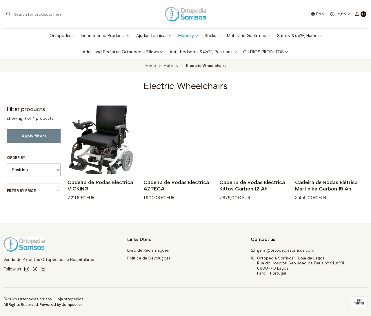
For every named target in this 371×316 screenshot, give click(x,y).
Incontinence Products (105, 35)
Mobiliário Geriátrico (249, 35)
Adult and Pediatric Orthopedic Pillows (123, 52)
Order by (16, 157)
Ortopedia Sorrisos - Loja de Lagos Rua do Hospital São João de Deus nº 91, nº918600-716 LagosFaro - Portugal (297, 265)
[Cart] (361, 14)
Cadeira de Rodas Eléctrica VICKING (100, 185)
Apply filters (34, 136)
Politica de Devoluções (149, 258)
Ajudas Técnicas (154, 35)
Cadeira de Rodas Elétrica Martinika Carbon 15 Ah (326, 185)
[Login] (340, 14)
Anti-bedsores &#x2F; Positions (203, 52)
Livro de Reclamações (148, 250)
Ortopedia (62, 35)
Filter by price (34, 190)
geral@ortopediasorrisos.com (282, 250)
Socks (213, 35)
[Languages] (318, 14)
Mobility (188, 35)
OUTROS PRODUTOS (265, 52)
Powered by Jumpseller (60, 304)
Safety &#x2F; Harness (299, 35)
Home (150, 66)
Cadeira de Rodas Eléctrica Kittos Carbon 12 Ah (252, 185)
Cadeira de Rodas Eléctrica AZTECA (176, 185)
